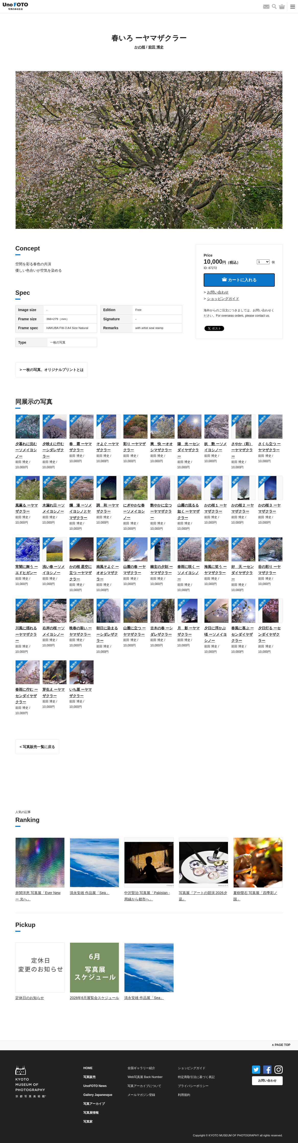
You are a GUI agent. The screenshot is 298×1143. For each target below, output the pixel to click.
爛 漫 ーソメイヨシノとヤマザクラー (80, 511)
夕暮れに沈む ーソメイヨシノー (26, 450)
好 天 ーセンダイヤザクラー (242, 573)
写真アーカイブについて (144, 1086)
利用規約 (184, 1095)
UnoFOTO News (95, 1086)
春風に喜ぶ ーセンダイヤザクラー (242, 634)
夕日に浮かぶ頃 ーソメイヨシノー (215, 634)
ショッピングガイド (223, 299)
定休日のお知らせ (29, 998)
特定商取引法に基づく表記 (196, 1077)
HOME (88, 1068)
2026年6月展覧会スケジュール (94, 998)
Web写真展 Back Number (145, 1077)
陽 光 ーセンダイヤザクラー (188, 450)
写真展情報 (91, 1112)
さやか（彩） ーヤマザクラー (242, 450)
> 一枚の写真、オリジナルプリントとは (52, 370)
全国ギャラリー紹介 (141, 1068)
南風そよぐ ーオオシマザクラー (107, 573)
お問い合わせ (217, 292)
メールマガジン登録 (141, 1095)
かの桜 (139, 47)
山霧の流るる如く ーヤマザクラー (188, 511)
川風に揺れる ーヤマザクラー (26, 634)
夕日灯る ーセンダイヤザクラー (269, 634)
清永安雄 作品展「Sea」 (89, 893)
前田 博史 (156, 47)
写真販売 (89, 1077)
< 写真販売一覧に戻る (37, 747)
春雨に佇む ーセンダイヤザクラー (26, 695)
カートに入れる (239, 279)
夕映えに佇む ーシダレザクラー (53, 450)
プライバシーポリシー (193, 1086)
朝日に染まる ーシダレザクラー (107, 634)
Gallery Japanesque (97, 1095)
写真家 (88, 1121)
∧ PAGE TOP (281, 1045)
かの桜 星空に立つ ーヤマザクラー (80, 573)
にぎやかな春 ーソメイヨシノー (134, 511)
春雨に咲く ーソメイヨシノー (188, 573)
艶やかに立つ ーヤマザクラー (161, 511)
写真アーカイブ (94, 1104)
